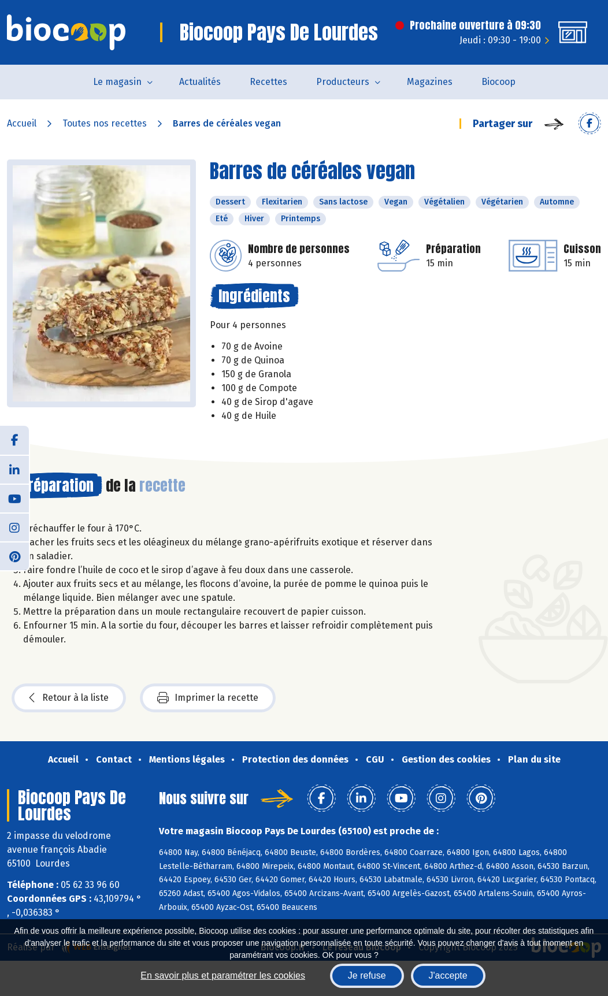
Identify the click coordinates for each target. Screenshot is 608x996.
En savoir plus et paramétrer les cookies (222, 975)
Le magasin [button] (117, 81)
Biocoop (498, 81)
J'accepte (448, 975)
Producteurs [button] (342, 81)
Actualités (200, 81)
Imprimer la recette (207, 698)
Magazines (430, 81)
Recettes (268, 81)
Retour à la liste (69, 698)
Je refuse (367, 975)
